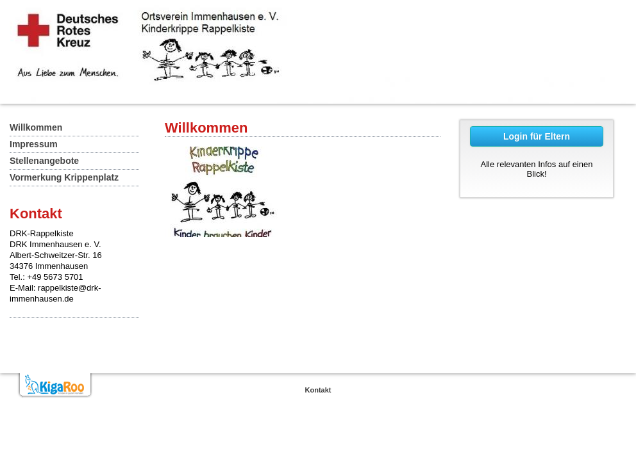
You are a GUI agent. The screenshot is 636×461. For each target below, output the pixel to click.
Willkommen (36, 127)
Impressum (34, 144)
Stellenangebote (44, 161)
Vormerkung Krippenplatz (64, 177)
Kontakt (318, 390)
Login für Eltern (536, 136)
